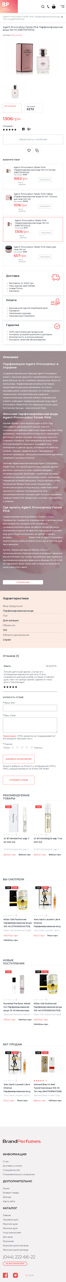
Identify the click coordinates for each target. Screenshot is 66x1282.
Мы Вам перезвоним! (15, 1264)
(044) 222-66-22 (48, 7)
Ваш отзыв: (10, 715)
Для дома (8, 1237)
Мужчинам (8, 1241)
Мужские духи (10, 1224)
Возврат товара (11, 1192)
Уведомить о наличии (33, 139)
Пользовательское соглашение (19, 1174)
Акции (6, 1188)
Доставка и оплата (12, 1166)
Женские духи (16, 35)
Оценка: (8, 744)
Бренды (7, 1197)
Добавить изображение (19, 759)
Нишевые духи (10, 1219)
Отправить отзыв (18, 780)
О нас (6, 1161)
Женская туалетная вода (15, 1250)
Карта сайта (9, 1201)
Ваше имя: (9, 702)
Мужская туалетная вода (15, 1245)
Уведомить (45, 180)
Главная (7, 1215)
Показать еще (23, 582)
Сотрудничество (11, 1170)
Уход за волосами (12, 1232)
